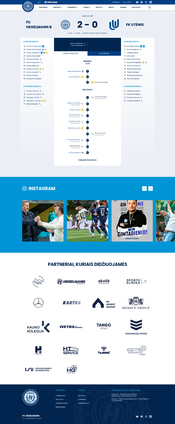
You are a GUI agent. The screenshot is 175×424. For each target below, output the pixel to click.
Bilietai (99, 7)
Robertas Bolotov (33, 62)
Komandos (72, 7)
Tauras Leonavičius (34, 94)
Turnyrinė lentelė (62, 403)
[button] (150, 7)
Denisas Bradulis (33, 59)
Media (111, 7)
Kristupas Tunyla (33, 97)
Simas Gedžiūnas (33, 53)
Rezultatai (59, 399)
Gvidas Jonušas (33, 69)
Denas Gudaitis (32, 72)
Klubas (86, 7)
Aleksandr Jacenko (34, 101)
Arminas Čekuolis (133, 66)
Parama (123, 7)
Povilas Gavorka (33, 91)
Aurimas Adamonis (34, 46)
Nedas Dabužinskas (34, 49)
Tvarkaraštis (60, 396)
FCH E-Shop (127, 2)
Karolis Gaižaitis (32, 75)
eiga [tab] (71, 53)
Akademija (116, 2)
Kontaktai (136, 7)
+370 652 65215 (116, 401)
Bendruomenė (60, 407)
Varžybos (57, 7)
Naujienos (43, 7)
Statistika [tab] (104, 53)
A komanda (82, 399)
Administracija (83, 403)
